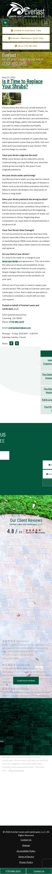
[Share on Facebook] (11, 344)
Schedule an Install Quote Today (26, 30)
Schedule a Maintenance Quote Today (26, 38)
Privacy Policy (26, 862)
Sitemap (26, 845)
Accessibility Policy (26, 851)
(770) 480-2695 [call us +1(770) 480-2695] (13, 871)
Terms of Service (26, 856)
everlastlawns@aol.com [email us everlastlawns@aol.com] (19, 327)
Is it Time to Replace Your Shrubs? (22, 84)
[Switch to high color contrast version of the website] (5, 23)
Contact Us (39, 871)
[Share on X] (17, 344)
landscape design (10, 261)
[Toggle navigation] (46, 23)
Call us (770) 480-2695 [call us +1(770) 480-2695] (26, 46)
